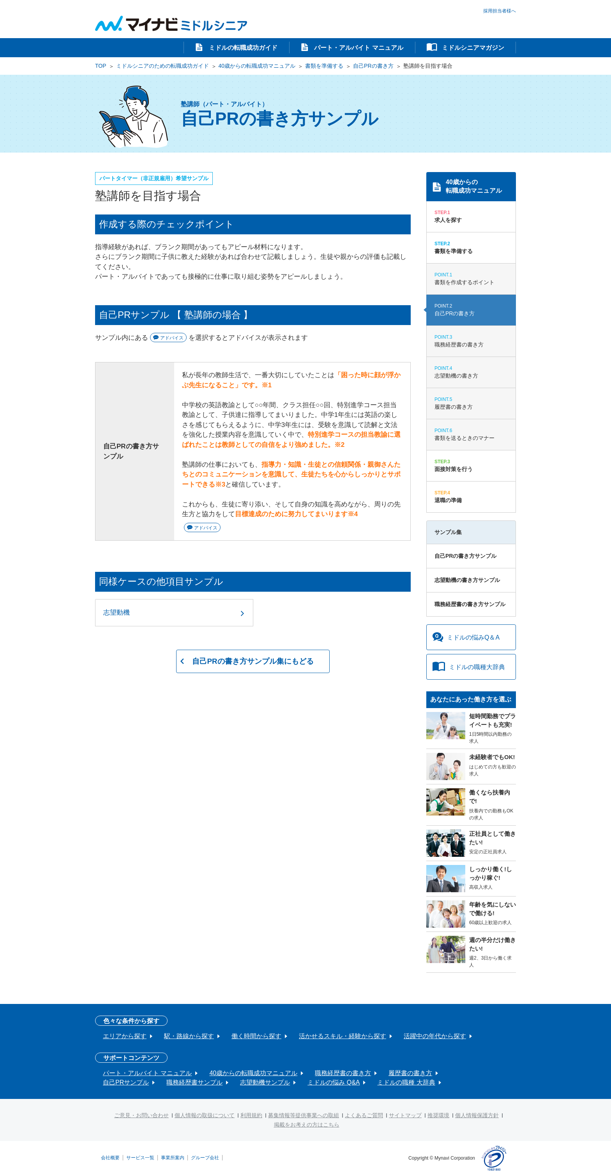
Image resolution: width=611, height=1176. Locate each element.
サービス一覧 (140, 1157)
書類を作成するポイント (471, 278)
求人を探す (471, 216)
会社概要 (110, 1157)
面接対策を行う (471, 465)
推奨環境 (438, 1115)
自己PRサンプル (126, 1082)
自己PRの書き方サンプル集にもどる (253, 661)
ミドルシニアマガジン (472, 47)
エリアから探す (125, 1036)
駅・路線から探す (189, 1036)
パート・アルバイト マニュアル (358, 47)
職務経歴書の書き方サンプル (469, 604)
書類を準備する (324, 66)
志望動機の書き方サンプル (467, 580)
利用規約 (251, 1115)
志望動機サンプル (265, 1082)
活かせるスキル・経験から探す (342, 1036)
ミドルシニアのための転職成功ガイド (162, 66)
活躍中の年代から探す (435, 1036)
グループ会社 (205, 1157)
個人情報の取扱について (205, 1115)
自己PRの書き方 (373, 66)
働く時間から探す (256, 1036)
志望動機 (116, 612)
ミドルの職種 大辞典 (406, 1082)
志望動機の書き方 (471, 372)
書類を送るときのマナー (471, 434)
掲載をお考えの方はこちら (306, 1125)
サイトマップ (405, 1115)
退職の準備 (471, 496)
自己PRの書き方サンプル (465, 556)
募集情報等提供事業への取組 (303, 1115)
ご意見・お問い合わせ (141, 1115)
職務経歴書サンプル (194, 1082)
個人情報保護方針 (477, 1115)
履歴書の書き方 (471, 403)
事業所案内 (172, 1157)
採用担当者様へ (499, 10)
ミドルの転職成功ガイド (242, 47)
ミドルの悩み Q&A (333, 1082)
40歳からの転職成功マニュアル (257, 66)
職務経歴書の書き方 (471, 341)
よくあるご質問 (364, 1115)
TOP (100, 66)
